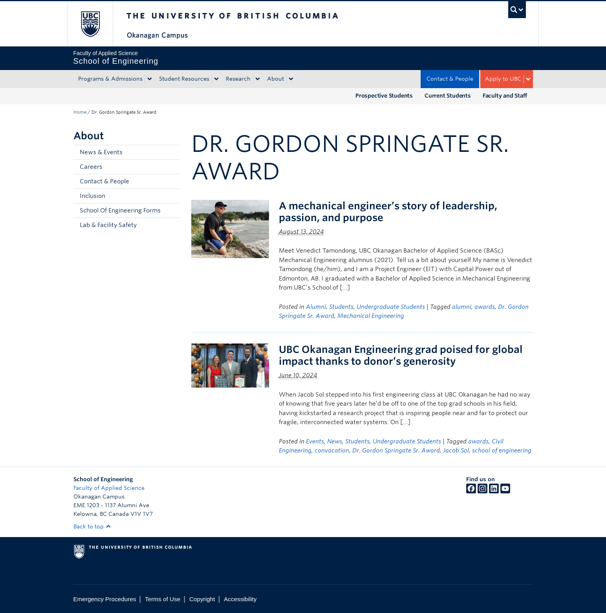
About (275, 79)
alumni (461, 306)
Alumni (316, 306)
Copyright (202, 599)
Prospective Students (384, 95)
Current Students (448, 95)
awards (484, 306)
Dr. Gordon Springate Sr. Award (396, 450)
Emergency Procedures (104, 599)
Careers (91, 166)
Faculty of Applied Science (109, 488)
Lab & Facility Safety (108, 225)
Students (341, 306)
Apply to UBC (503, 79)
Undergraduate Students (391, 306)
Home (79, 112)
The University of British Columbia (90, 23)
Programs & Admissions (110, 79)
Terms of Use (162, 599)
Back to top (92, 526)
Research (238, 79)
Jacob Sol (456, 450)
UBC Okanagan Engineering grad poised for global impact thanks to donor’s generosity (401, 355)
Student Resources (184, 79)
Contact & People (450, 79)
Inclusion (92, 195)
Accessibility (240, 599)
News (334, 441)
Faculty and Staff (505, 95)
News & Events (101, 152)
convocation (332, 450)
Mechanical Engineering (370, 315)
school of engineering (501, 450)
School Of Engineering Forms (120, 210)
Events (315, 441)
